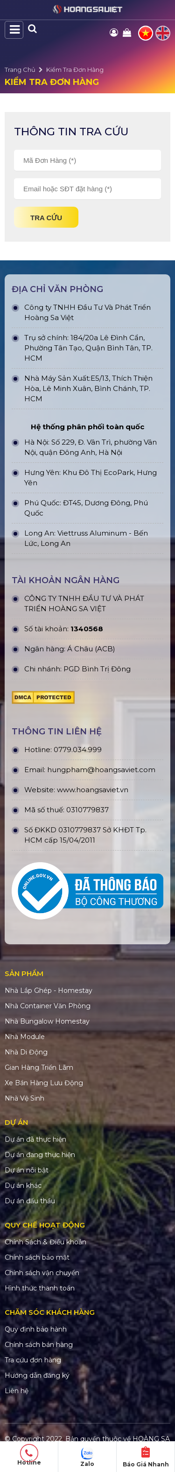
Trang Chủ (20, 69)
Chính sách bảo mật (37, 1257)
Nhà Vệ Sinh (24, 1098)
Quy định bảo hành (36, 1329)
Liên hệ (16, 1391)
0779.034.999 (78, 749)
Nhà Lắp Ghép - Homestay (48, 990)
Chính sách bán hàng (39, 1344)
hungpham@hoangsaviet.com (101, 769)
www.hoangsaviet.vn (92, 789)
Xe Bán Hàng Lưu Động (44, 1083)
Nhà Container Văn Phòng (48, 1006)
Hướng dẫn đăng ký (37, 1375)
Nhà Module (25, 1036)
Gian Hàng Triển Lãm (39, 1067)
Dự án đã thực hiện (35, 1139)
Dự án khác (23, 1185)
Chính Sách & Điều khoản (45, 1242)
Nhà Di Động (26, 1052)
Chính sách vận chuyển (42, 1273)
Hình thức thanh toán (40, 1288)
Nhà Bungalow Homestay (47, 1021)
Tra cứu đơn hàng (33, 1360)
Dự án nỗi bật (27, 1170)
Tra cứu (46, 218)
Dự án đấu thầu (30, 1201)
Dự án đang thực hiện (40, 1155)
